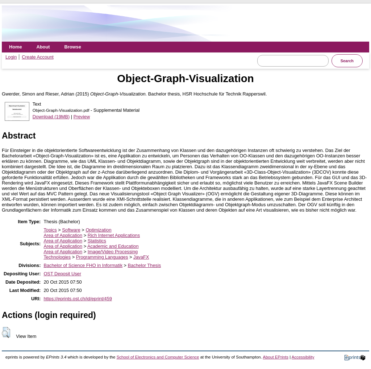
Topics (50, 230)
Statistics (97, 240)
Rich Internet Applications (114, 235)
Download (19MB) (51, 116)
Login (11, 57)
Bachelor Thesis (144, 265)
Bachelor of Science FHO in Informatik (82, 265)
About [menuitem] (43, 47)
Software (71, 230)
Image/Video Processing (113, 251)
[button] (6, 332)
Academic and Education (113, 246)
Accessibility (303, 357)
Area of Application (62, 235)
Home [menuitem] (15, 47)
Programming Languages (102, 257)
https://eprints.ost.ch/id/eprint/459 (77, 298)
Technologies (57, 257)
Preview (82, 116)
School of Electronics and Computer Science (158, 357)
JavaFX (141, 257)
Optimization (98, 230)
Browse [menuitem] (72, 47)
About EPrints (275, 357)
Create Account (38, 57)
